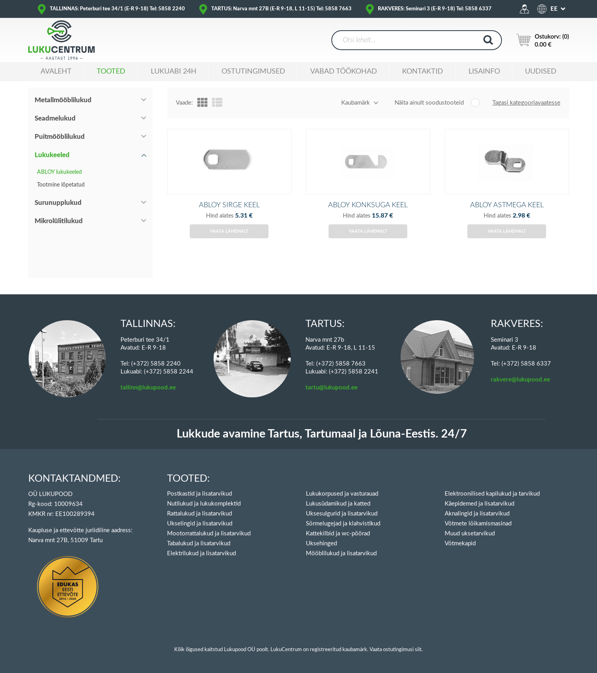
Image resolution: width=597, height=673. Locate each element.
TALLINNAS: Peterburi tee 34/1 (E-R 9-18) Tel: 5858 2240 (117, 9)
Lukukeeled (52, 155)
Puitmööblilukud (60, 136)
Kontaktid (422, 71)
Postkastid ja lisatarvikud (199, 494)
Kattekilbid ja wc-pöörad (338, 534)
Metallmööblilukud (63, 100)
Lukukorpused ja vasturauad (342, 494)
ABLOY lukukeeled (59, 172)
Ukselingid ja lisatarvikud (199, 524)
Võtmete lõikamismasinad (478, 524)
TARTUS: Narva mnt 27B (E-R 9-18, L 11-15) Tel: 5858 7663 (281, 9)
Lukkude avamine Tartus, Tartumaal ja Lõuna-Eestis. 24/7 (322, 434)
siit (418, 649)
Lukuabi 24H (173, 71)
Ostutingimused (253, 71)
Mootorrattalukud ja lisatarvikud (209, 534)
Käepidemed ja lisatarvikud (479, 504)
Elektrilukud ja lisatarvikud (201, 553)
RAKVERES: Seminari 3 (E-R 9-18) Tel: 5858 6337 (435, 9)
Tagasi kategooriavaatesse (526, 103)
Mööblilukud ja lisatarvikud (341, 553)
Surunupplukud (58, 202)
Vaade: (184, 103)
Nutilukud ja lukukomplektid (204, 504)
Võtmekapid (460, 544)
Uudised (540, 71)
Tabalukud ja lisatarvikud (198, 544)
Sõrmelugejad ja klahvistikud (343, 524)
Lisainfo (484, 71)
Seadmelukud (55, 118)
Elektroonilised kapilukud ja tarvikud (492, 494)
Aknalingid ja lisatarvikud (477, 514)
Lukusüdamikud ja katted (338, 504)
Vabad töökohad (343, 71)
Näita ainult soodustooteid (429, 103)
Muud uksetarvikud (470, 534)
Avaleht (56, 71)
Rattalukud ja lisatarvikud (199, 514)
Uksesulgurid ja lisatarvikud (341, 514)
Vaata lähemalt (229, 241)
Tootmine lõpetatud (61, 185)
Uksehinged (321, 544)
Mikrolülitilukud (59, 221)
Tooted (111, 71)
